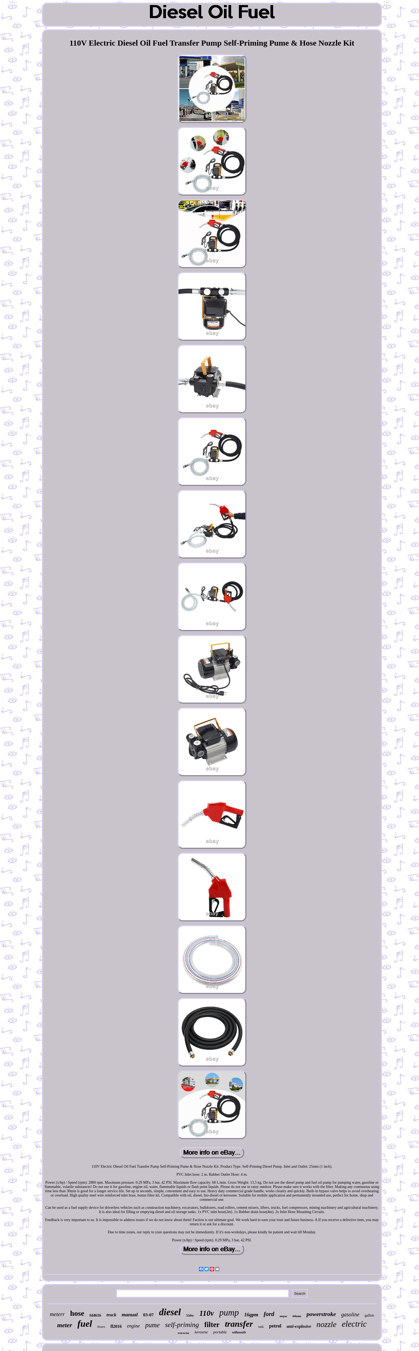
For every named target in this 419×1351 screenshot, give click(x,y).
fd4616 (95, 1315)
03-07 (148, 1314)
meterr (57, 1314)
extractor (183, 1332)
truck (111, 1314)
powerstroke (321, 1314)
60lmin (297, 1316)
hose (77, 1313)
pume (152, 1325)
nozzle (326, 1324)
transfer (239, 1324)
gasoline (350, 1314)
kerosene (201, 1332)
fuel (84, 1324)
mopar (283, 1316)
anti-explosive (299, 1326)
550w (190, 1315)
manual (130, 1314)
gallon (369, 1315)
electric (354, 1324)
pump (229, 1312)
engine (133, 1326)
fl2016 (116, 1326)
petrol (275, 1326)
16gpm (251, 1314)
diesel (170, 1312)
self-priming (182, 1325)
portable (220, 1332)
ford (269, 1314)
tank (261, 1327)
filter (211, 1325)
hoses (101, 1327)
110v (206, 1313)
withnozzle (239, 1332)
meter (64, 1325)
